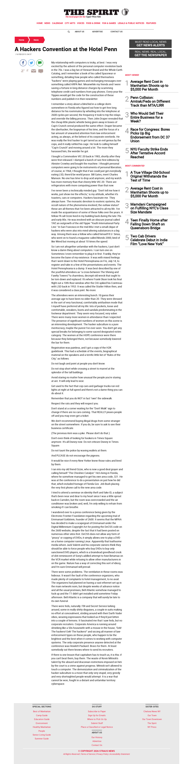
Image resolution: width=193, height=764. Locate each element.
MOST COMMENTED (134, 165)
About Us (79, 31)
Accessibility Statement (120, 754)
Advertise (97, 31)
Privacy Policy (102, 754)
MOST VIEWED (132, 74)
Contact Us (117, 31)
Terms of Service (88, 754)
